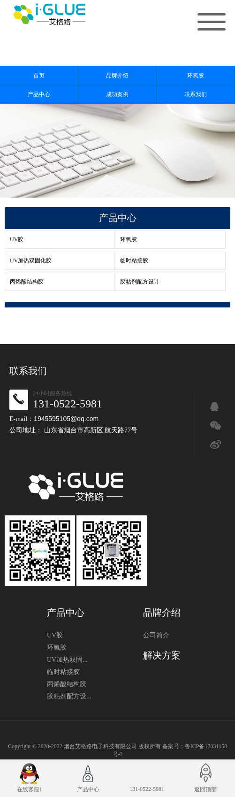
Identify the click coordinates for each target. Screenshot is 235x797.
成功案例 (117, 94)
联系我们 (195, 94)
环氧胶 (195, 75)
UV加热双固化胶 (31, 260)
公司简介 (156, 635)
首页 (39, 75)
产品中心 (39, 94)
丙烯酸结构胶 (27, 281)
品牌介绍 (117, 75)
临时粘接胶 (134, 260)
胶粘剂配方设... (69, 696)
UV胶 (16, 239)
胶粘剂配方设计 (139, 281)
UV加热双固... (67, 659)
